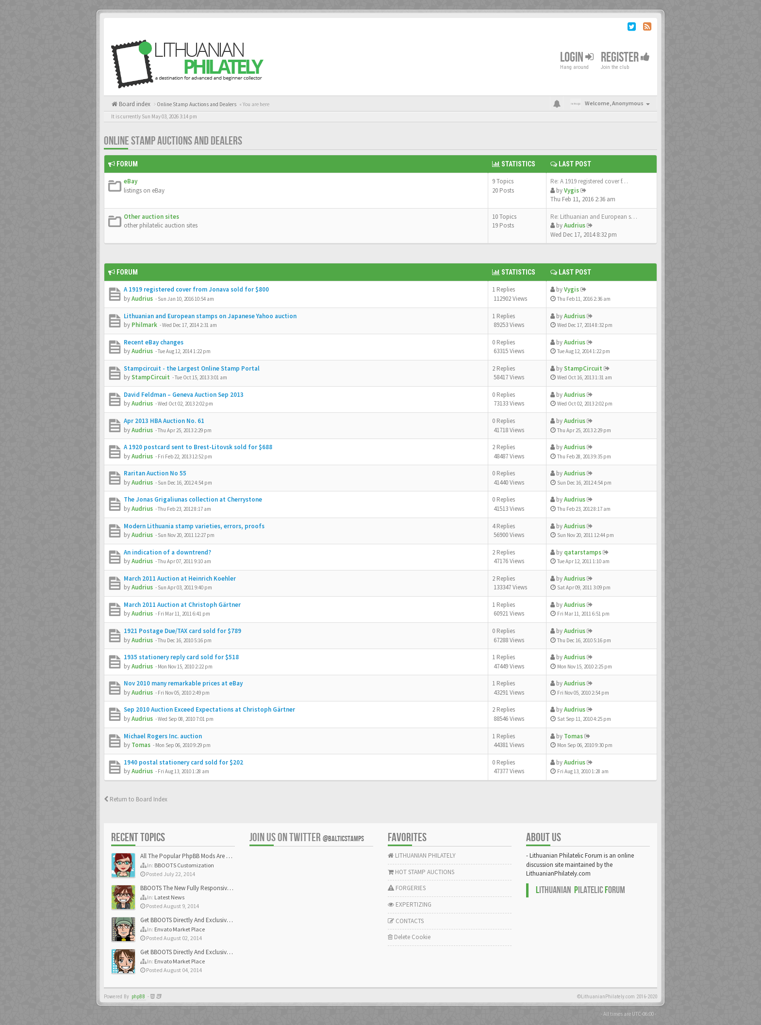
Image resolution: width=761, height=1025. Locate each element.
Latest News (169, 897)
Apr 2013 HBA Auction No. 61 (164, 421)
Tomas (141, 745)
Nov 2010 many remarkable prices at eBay (183, 683)
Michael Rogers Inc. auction (163, 736)
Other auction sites (151, 216)
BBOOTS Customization (184, 865)
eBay (130, 181)
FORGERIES (407, 888)
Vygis (571, 190)
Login (577, 57)
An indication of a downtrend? (167, 552)
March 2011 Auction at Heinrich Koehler (180, 578)
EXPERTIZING (409, 904)
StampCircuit (151, 377)
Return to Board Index (135, 799)
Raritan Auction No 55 (155, 473)
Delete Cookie (409, 937)
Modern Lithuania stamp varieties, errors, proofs (194, 526)
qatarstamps (582, 552)
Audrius (574, 225)
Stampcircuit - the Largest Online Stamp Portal (192, 368)
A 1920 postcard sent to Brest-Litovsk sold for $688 (198, 447)
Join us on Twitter (306, 837)
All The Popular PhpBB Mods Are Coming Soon (201, 856)
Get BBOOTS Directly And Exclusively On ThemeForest (209, 920)
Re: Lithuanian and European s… (593, 216)
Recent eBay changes (153, 342)
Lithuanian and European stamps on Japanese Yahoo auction (210, 316)
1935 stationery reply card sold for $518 (181, 657)
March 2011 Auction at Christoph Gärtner (182, 605)
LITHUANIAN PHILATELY (422, 855)
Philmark (144, 325)
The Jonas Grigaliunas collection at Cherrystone (193, 499)
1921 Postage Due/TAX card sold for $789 (182, 631)
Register (625, 57)
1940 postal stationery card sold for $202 (183, 762)
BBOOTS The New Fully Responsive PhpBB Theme (204, 888)
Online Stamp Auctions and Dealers (173, 141)
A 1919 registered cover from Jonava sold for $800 (196, 289)
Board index (133, 104)
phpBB (138, 996)
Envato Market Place (179, 929)
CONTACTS (406, 921)
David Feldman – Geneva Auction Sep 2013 (184, 394)
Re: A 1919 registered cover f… (589, 181)
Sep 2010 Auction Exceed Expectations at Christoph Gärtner (209, 709)
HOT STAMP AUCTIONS (421, 872)
